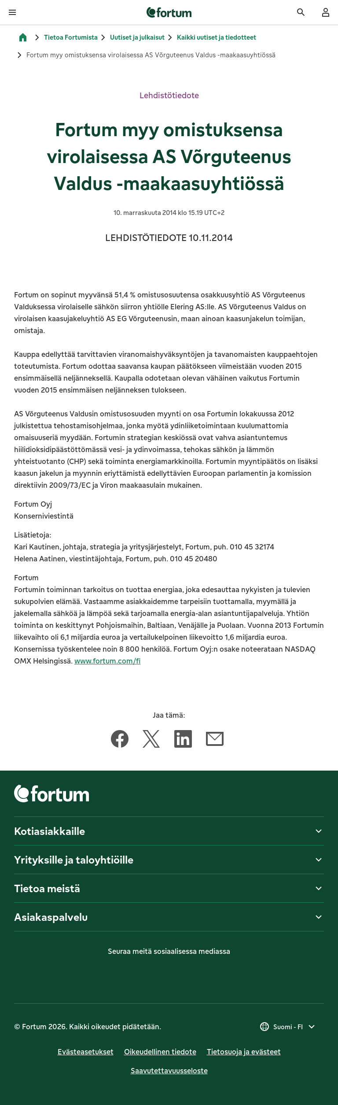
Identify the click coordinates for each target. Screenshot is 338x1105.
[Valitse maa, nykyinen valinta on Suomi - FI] (288, 1026)
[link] (169, 12)
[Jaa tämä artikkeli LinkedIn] (183, 740)
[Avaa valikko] (12, 12)
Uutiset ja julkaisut (137, 37)
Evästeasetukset (86, 1052)
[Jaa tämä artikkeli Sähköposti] (214, 740)
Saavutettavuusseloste (169, 1070)
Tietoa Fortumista (71, 37)
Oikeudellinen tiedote (160, 1052)
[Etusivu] (23, 37)
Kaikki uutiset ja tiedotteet (216, 37)
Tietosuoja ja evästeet (244, 1052)
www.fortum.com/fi (107, 661)
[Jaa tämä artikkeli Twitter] (151, 740)
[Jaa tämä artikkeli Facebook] (119, 740)
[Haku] (301, 12)
